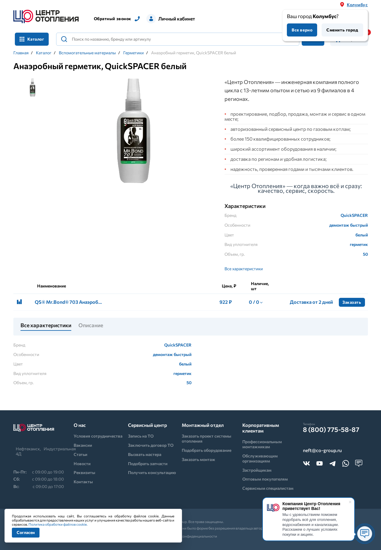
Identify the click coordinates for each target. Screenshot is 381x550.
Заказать (351, 302)
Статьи (80, 454)
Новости (82, 463)
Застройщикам (256, 470)
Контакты (83, 481)
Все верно (302, 29)
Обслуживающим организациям (260, 458)
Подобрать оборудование (206, 450)
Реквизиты (84, 472)
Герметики (133, 52)
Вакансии (83, 445)
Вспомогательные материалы (87, 52)
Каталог (32, 39)
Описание (90, 325)
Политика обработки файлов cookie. (58, 524)
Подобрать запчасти (147, 463)
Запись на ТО (141, 435)
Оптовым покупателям (265, 478)
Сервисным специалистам (267, 488)
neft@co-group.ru (322, 450)
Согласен (26, 532)
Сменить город (342, 29)
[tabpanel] (133, 132)
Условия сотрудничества (98, 435)
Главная (21, 52)
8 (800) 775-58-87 (331, 429)
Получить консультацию (152, 472)
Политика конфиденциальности (190, 536)
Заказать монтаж (198, 459)
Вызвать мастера (144, 454)
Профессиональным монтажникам (262, 444)
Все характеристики (244, 268)
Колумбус (357, 4)
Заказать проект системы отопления (206, 438)
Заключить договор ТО (150, 445)
